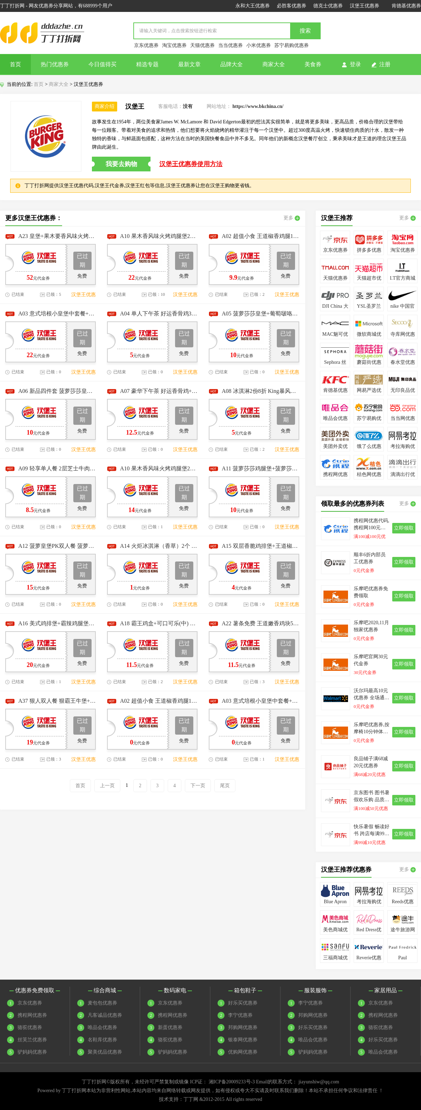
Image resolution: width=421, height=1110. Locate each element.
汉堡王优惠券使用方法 (190, 164)
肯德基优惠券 (406, 5)
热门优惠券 (55, 64)
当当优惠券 (230, 45)
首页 (15, 64)
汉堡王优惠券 (364, 5)
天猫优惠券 (202, 45)
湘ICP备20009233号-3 (232, 1081)
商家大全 (273, 64)
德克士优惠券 (328, 5)
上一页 (107, 785)
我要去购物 (121, 164)
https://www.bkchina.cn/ (258, 106)
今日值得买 (102, 64)
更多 (291, 218)
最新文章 (189, 64)
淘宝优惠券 (174, 45)
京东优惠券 (146, 45)
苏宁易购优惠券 (291, 45)
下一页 (198, 785)
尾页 (225, 785)
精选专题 (147, 64)
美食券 (313, 64)
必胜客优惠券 (291, 5)
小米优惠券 (258, 45)
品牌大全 (231, 64)
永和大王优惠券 (252, 5)
